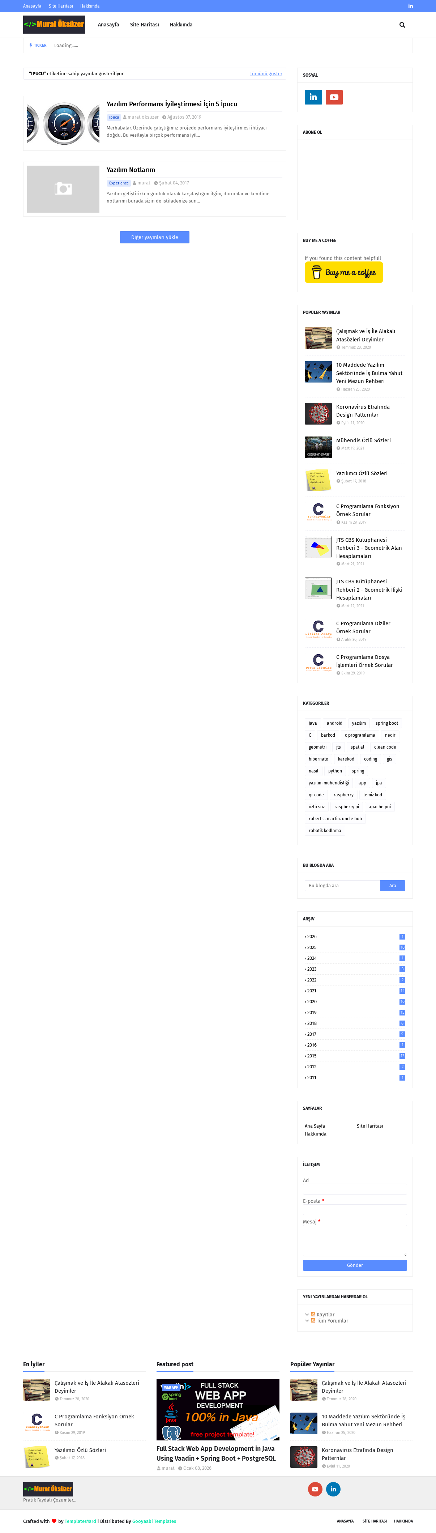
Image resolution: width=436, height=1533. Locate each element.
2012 (356, 1066)
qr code (316, 794)
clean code (385, 747)
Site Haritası (61, 6)
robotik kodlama (325, 830)
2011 (356, 1077)
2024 (356, 958)
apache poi (380, 806)
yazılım (359, 723)
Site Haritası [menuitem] (144, 25)
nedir (390, 735)
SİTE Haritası (375, 1521)
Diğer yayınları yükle (154, 237)
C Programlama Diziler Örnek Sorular (363, 627)
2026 (356, 936)
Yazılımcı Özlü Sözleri (362, 473)
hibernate (318, 759)
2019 (356, 1012)
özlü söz (317, 806)
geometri (317, 747)
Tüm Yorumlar (329, 1321)
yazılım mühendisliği (329, 782)
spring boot (387, 723)
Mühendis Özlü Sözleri (363, 440)
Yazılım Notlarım (131, 170)
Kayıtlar (322, 1315)
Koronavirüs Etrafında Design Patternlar (363, 411)
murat (143, 183)
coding (370, 759)
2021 (356, 990)
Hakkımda (90, 6)
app (362, 782)
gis (389, 759)
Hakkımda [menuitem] (181, 25)
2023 (356, 969)
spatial (357, 747)
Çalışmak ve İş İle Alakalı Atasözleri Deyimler (365, 335)
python (335, 771)
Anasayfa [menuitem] (108, 25)
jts (338, 747)
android (334, 723)
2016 (356, 1045)
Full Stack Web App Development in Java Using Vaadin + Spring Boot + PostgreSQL (216, 1453)
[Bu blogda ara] (342, 885)
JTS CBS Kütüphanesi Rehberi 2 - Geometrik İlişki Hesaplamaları (369, 589)
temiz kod (372, 794)
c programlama (360, 735)
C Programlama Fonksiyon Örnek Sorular (367, 510)
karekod (346, 759)
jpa (379, 782)
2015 (356, 1056)
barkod (328, 735)
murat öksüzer (143, 117)
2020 (356, 1001)
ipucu (114, 117)
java (313, 723)
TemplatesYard (80, 1521)
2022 (356, 980)
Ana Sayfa (315, 1126)
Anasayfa (32, 6)
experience (119, 183)
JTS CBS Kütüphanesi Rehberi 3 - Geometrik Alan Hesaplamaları (369, 548)
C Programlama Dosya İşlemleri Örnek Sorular (364, 661)
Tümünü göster (266, 73)
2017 (356, 1034)
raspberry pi (346, 806)
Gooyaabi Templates (154, 1521)
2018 (356, 1023)
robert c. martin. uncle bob (335, 818)
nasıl (314, 771)
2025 (356, 947)
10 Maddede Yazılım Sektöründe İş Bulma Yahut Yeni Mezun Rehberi (369, 373)
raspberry (344, 794)
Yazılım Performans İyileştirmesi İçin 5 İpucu (172, 104)
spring (358, 771)
